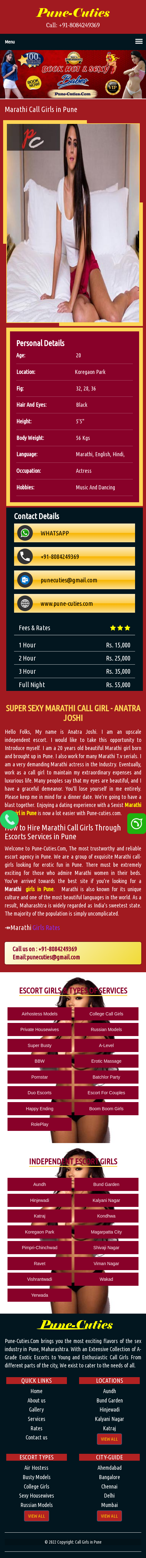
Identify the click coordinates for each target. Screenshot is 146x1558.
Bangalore (109, 1477)
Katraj (39, 1215)
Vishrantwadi (39, 1279)
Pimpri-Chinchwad (40, 1247)
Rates (36, 1428)
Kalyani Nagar (106, 1200)
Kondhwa (106, 1215)
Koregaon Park (39, 1231)
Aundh (39, 1184)
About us (37, 1400)
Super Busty (40, 1045)
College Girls (36, 1486)
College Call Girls (106, 1013)
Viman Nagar (106, 1263)
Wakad (106, 1279)
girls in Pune (38, 889)
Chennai (109, 1486)
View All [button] (109, 1439)
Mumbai (109, 1505)
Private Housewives (39, 1029)
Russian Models (106, 1029)
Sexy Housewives (36, 1495)
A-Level (106, 1045)
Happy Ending (39, 1108)
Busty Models (37, 1477)
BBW (40, 1061)
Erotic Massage (106, 1061)
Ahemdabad (110, 1467)
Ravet (39, 1263)
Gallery (36, 1409)
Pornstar (39, 1077)
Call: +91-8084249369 (73, 25)
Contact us (37, 1437)
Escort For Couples (106, 1092)
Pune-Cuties (73, 13)
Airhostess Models (40, 1013)
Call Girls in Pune (88, 1542)
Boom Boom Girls (106, 1108)
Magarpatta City (106, 1231)
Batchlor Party (106, 1077)
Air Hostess (36, 1467)
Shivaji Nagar (106, 1247)
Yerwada (39, 1295)
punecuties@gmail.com (53, 957)
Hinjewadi (39, 1200)
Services (36, 1419)
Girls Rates (46, 927)
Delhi (109, 1495)
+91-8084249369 (57, 949)
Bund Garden (106, 1184)
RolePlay (39, 1124)
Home (36, 1391)
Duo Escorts (40, 1092)
